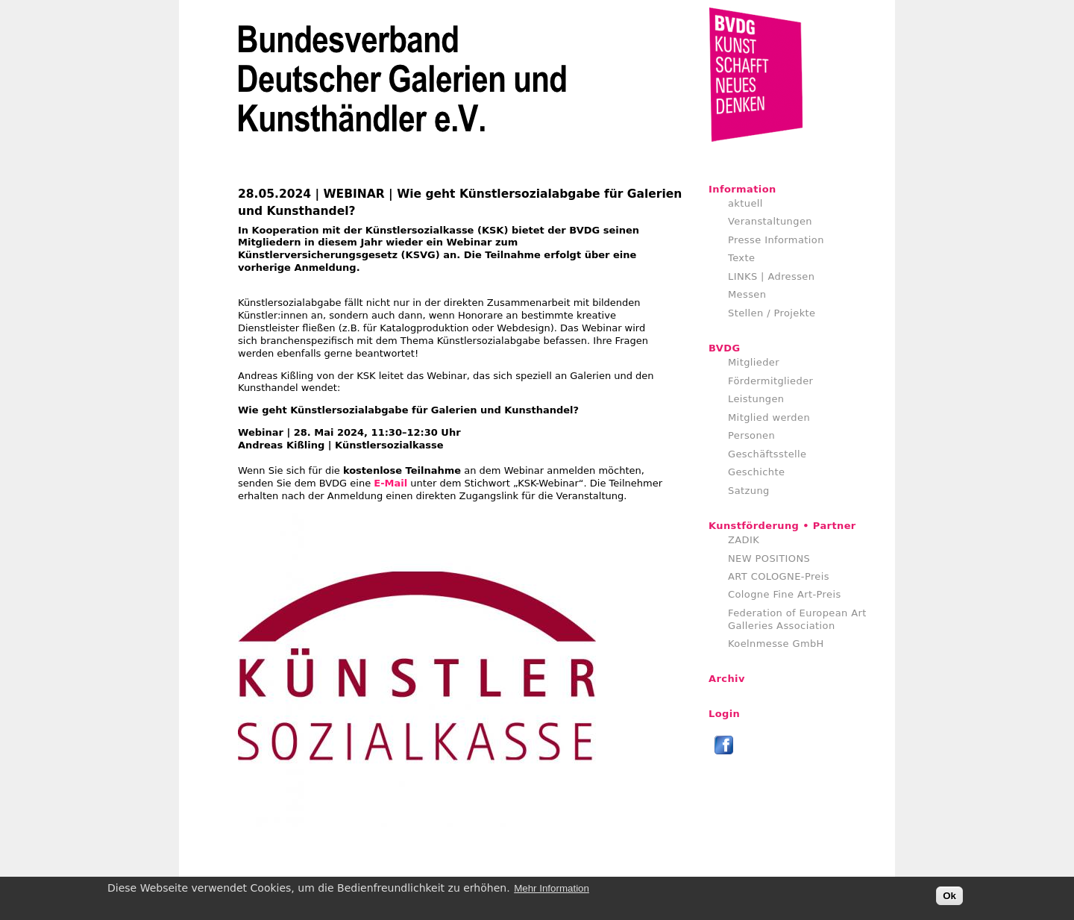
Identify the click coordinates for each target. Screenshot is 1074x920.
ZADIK (743, 539)
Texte (741, 257)
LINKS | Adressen (771, 276)
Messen (747, 294)
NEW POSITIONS (769, 558)
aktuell (745, 203)
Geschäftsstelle (767, 454)
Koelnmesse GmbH (776, 643)
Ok (949, 896)
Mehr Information (551, 889)
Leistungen (756, 398)
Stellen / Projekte (772, 313)
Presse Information (776, 239)
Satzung (749, 490)
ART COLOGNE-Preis (778, 576)
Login (724, 713)
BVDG (725, 348)
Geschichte (756, 472)
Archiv (727, 678)
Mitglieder (753, 362)
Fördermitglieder (770, 381)
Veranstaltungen (770, 221)
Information (742, 189)
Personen (751, 435)
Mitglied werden (769, 417)
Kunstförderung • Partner (782, 525)
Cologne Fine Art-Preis (784, 594)
